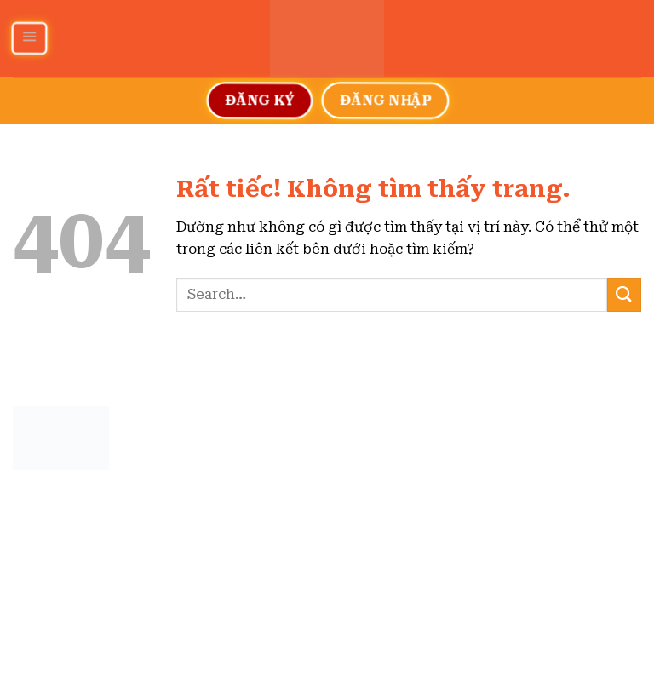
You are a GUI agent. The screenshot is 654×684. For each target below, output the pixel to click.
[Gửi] (624, 294)
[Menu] (28, 38)
